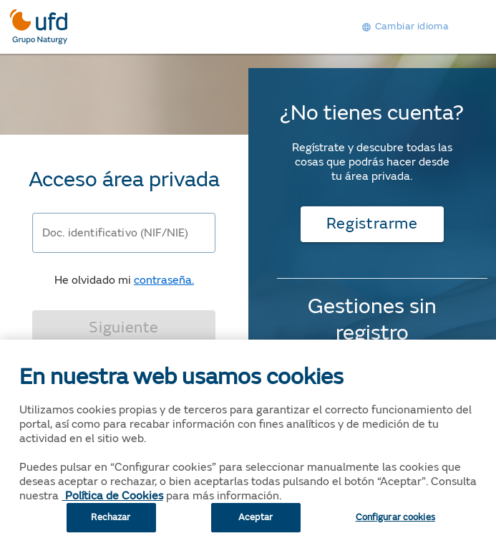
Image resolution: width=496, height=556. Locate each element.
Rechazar (110, 527)
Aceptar (255, 527)
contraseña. (164, 280)
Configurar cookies (395, 527)
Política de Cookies (112, 506)
